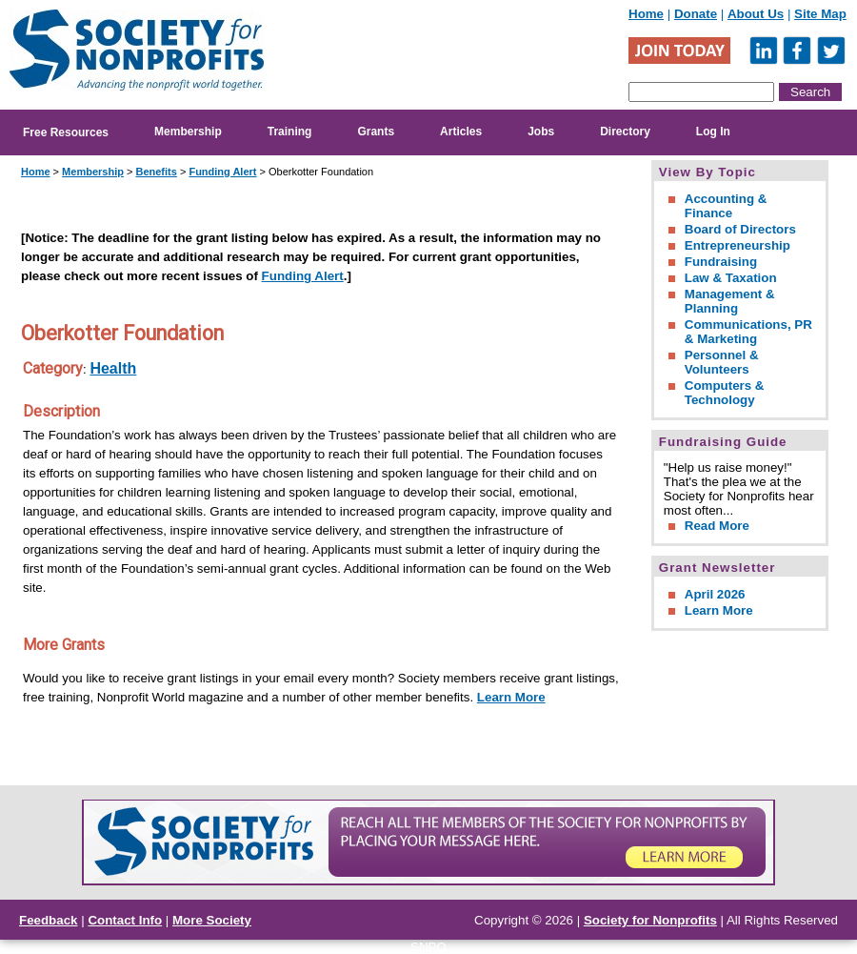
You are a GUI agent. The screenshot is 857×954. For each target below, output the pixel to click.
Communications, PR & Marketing (748, 331)
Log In (713, 131)
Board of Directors (740, 229)
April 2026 (715, 594)
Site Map (820, 14)
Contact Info (125, 920)
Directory (625, 131)
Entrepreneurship (737, 245)
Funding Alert (222, 171)
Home (646, 14)
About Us (755, 14)
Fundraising (721, 261)
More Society (211, 920)
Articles (461, 131)
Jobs (541, 131)
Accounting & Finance (726, 206)
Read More (717, 525)
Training (290, 131)
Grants (375, 131)
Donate (695, 14)
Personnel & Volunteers (722, 362)
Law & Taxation (731, 278)
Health (113, 368)
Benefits (155, 171)
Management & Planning (730, 301)
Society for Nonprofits (650, 920)
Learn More (511, 697)
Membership (188, 131)
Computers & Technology (725, 392)
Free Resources (66, 132)
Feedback (48, 920)
